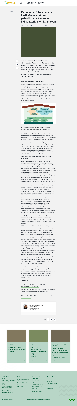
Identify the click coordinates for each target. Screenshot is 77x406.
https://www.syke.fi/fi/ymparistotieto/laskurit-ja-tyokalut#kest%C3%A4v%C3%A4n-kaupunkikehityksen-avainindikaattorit (38, 291)
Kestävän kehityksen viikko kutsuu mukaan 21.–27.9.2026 (16, 349)
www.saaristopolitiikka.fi (45, 399)
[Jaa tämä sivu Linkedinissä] (54, 319)
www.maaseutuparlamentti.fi (33, 399)
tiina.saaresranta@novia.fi (34, 308)
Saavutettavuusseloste (52, 383)
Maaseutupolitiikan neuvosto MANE (38, 381)
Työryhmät (34, 388)
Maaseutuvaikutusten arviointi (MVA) (23, 380)
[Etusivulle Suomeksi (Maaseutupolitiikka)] (9, 3)
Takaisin (11, 11)
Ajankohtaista (49, 2)
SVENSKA (21, 2)
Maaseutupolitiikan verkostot (23, 382)
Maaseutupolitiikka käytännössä (31, 3)
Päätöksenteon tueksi (41, 3)
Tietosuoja (49, 386)
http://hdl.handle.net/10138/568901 (30, 286)
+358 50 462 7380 (32, 309)
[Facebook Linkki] (70, 400)
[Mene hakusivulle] (74, 3)
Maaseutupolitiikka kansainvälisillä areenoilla (37, 391)
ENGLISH (21, 3)
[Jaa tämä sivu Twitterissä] (51, 319)
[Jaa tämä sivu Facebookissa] (48, 319)
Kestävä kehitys (30, 25)
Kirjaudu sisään (50, 388)
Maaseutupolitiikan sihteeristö (38, 384)
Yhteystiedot (69, 2)
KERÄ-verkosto (24, 25)
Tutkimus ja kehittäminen (38, 25)
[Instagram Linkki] (73, 400)
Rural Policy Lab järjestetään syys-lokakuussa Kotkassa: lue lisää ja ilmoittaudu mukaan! (38, 352)
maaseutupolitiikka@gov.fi (7, 392)
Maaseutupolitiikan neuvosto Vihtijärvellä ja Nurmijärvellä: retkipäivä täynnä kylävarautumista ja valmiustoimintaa (60, 353)
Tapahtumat (61, 2)
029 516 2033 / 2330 (6, 390)
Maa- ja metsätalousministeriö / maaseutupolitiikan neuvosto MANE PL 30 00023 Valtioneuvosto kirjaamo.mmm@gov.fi (8, 384)
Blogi (56, 2)
